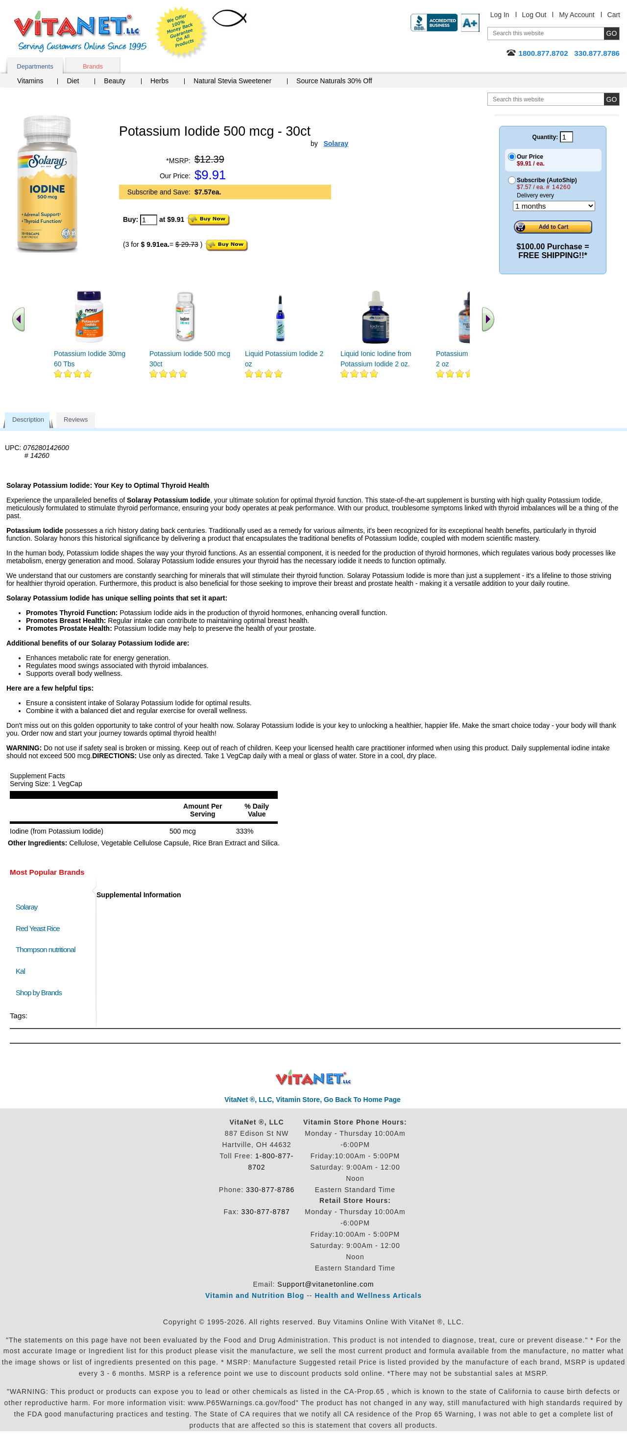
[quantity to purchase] (148, 220)
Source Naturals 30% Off (334, 81)
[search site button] (611, 99)
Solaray (26, 907)
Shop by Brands (41, 992)
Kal (20, 971)
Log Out (534, 15)
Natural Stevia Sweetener (232, 81)
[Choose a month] (554, 206)
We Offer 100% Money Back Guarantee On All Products (182, 33)
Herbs (159, 81)
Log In (499, 15)
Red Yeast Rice (38, 928)
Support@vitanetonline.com (325, 1284)
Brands (93, 66)
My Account (576, 15)
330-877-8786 (270, 1190)
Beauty (114, 81)
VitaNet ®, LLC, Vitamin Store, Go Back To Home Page (312, 1099)
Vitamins (30, 81)
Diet (73, 81)
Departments (35, 66)
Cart (613, 15)
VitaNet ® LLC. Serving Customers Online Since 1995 (80, 31)
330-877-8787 (265, 1212)
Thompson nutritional (45, 949)
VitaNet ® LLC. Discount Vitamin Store (314, 1078)
